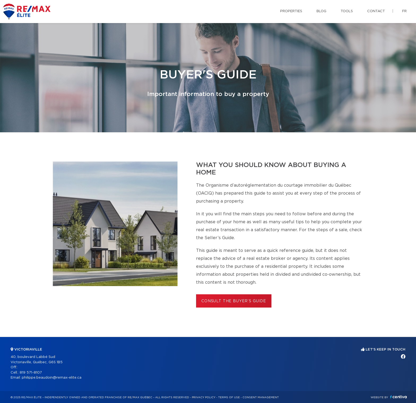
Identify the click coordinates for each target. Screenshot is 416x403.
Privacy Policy (203, 397)
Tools (347, 11)
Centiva (398, 396)
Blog (321, 11)
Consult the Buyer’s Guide (233, 301)
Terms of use (229, 397)
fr (404, 11)
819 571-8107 (31, 372)
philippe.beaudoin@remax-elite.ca (51, 377)
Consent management (260, 397)
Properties (291, 11)
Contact (376, 11)
